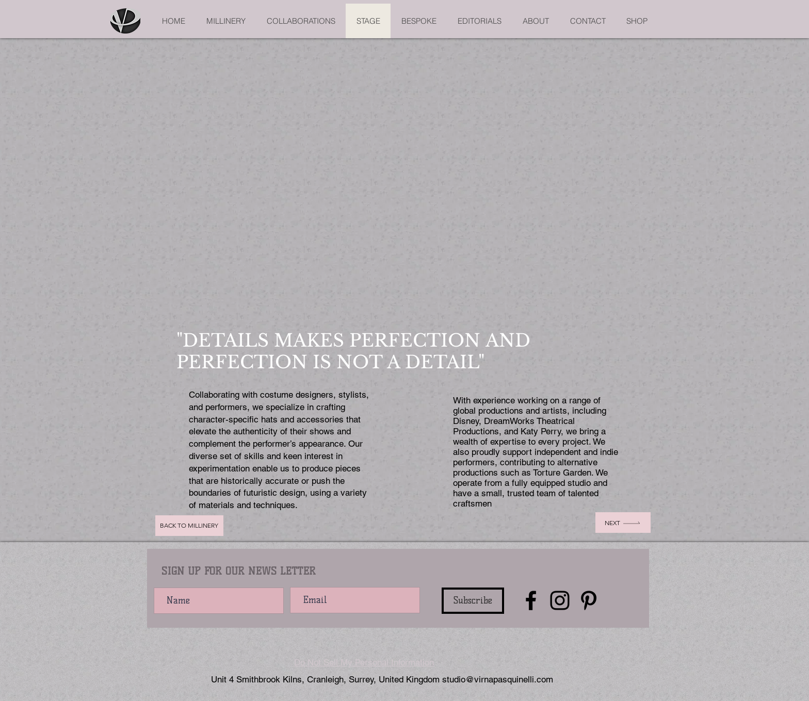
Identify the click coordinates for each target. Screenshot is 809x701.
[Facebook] (531, 600)
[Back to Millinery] (189, 525)
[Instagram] (560, 600)
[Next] (623, 522)
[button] (404, 208)
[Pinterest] (589, 600)
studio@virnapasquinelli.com (497, 679)
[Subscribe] (473, 601)
